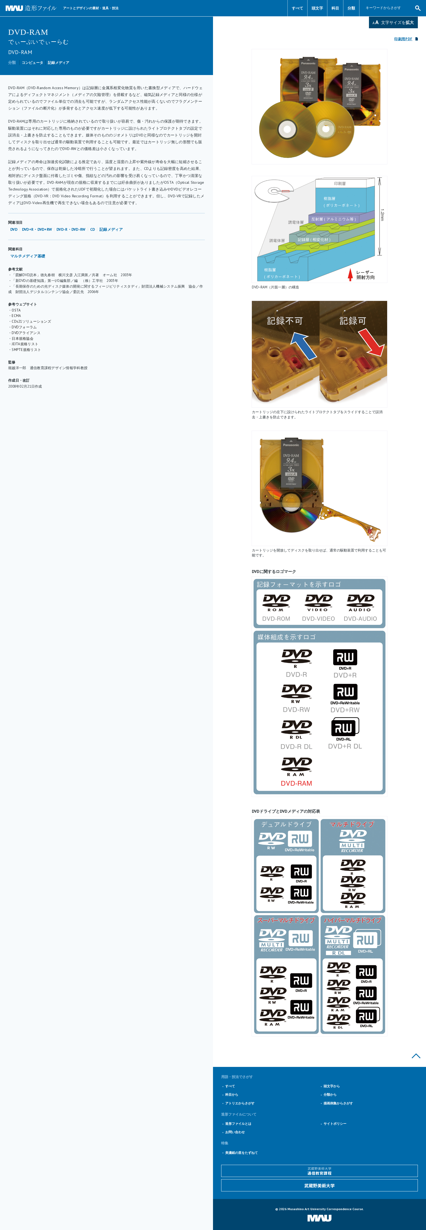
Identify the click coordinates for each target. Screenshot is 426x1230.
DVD (13, 229)
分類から (330, 1094)
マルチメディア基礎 (27, 256)
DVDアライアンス (26, 333)
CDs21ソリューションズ (31, 321)
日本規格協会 (22, 338)
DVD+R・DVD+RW (37, 229)
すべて (297, 8)
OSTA (16, 310)
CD (92, 229)
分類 (351, 8)
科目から (231, 1094)
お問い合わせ (235, 1132)
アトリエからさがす (240, 1103)
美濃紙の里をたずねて (241, 1153)
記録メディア (59, 62)
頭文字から (332, 1086)
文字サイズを (397, 22)
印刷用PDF (403, 39)
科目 (335, 8)
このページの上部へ (416, 1055)
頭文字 (317, 8)
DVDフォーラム (24, 327)
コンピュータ (32, 62)
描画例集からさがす (338, 1103)
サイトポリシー (335, 1124)
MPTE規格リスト (27, 349)
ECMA (16, 315)
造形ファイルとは (238, 1124)
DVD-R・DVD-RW (71, 229)
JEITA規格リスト (25, 344)
